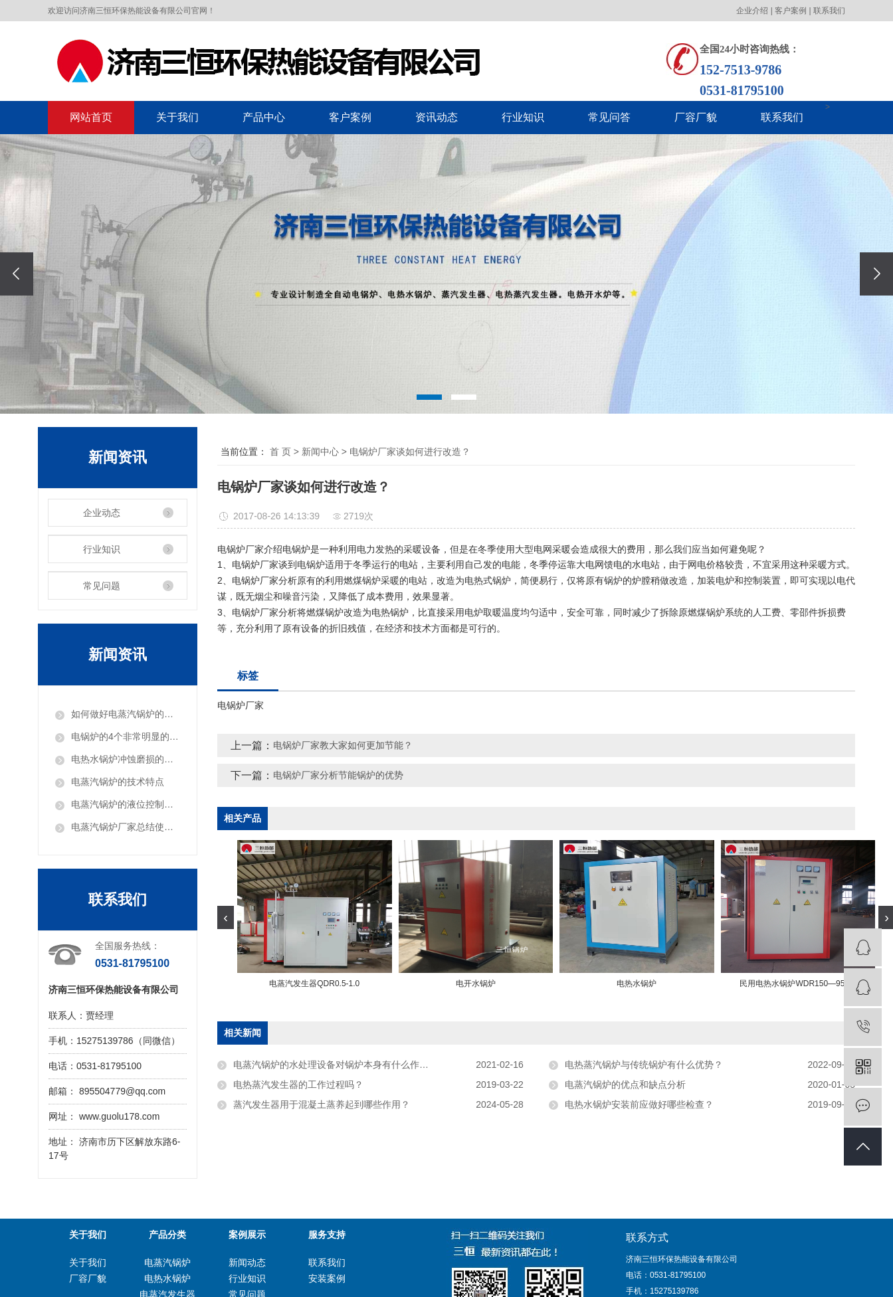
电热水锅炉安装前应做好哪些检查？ (639, 1104)
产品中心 (264, 117)
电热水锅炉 (167, 1278)
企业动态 (101, 512)
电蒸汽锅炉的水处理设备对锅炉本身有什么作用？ (335, 1064)
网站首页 (91, 117)
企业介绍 (752, 10)
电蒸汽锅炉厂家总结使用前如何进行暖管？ (125, 826)
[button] (429, 397)
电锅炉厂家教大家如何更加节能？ (343, 745)
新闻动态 (247, 1262)
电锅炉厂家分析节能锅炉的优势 (338, 775)
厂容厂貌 (695, 117)
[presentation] (16, 274)
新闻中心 (320, 451)
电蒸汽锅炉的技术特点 (117, 781)
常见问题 (101, 585)
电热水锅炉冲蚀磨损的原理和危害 (125, 759)
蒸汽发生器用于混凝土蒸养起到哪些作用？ (321, 1104)
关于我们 (177, 117)
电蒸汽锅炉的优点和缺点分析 (625, 1084)
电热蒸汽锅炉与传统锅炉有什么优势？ (644, 1064)
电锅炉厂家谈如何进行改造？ (409, 451)
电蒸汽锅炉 (167, 1262)
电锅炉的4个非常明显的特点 (125, 736)
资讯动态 (436, 117)
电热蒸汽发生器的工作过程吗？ (298, 1084)
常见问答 (609, 117)
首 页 (280, 451)
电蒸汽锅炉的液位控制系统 (125, 804)
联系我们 (829, 10)
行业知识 (523, 117)
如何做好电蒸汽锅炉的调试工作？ (125, 714)
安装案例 (327, 1278)
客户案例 (791, 10)
